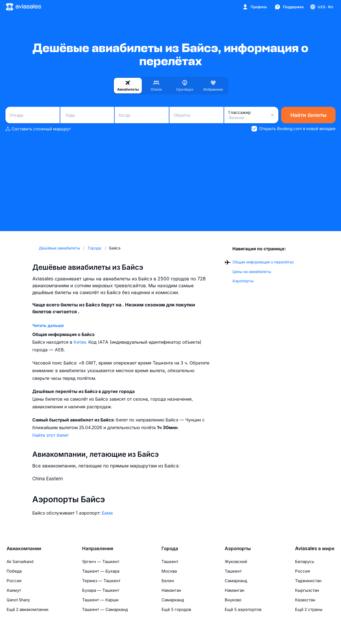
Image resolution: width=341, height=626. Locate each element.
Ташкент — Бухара (100, 571)
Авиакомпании (24, 548)
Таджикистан (308, 580)
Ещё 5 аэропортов (243, 609)
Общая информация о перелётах (263, 262)
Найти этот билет (50, 435)
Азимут (14, 590)
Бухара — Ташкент (100, 590)
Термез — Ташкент (101, 580)
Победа (14, 571)
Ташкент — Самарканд (105, 609)
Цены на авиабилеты (251, 271)
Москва (169, 571)
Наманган (171, 590)
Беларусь (304, 561)
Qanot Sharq (18, 599)
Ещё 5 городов (176, 609)
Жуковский (236, 561)
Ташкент (169, 561)
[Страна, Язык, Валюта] (321, 7)
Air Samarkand (20, 561)
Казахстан (305, 599)
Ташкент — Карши (100, 599)
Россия (14, 580)
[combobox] (32, 115)
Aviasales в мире (314, 548)
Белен (167, 580)
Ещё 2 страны (308, 609)
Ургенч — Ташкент (100, 561)
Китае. (81, 342)
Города (169, 548)
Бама (107, 513)
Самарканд (172, 599)
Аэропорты (242, 280)
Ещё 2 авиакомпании (27, 609)
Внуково (233, 599)
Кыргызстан (307, 590)
